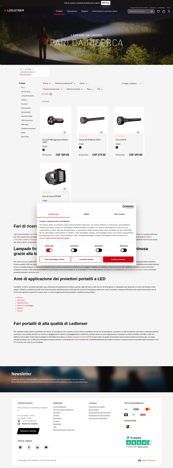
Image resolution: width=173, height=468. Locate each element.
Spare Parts (25, 137)
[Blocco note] (158, 11)
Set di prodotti (25, 112)
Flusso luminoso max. (52, 89)
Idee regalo (25, 124)
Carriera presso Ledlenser (63, 410)
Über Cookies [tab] (119, 214)
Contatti (56, 415)
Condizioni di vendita (97, 407)
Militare (20, 308)
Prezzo (47, 83)
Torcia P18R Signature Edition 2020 (55, 141)
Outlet (23, 133)
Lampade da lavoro (27, 96)
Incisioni (56, 421)
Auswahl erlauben (86, 259)
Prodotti (22, 83)
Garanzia (153, 8)
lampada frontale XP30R (82, 337)
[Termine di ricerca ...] (138, 11)
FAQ (54, 427)
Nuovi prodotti (25, 108)
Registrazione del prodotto (139, 8)
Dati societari (94, 410)
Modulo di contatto (30, 424)
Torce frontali (25, 92)
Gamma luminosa (75, 89)
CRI (100, 89)
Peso (90, 89)
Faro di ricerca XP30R (51, 196)
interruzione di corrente (133, 270)
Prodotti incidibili (26, 116)
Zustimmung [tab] (53, 214)
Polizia (19, 298)
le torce (31, 234)
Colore (83, 83)
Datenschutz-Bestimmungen (58, 238)
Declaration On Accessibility (99, 415)
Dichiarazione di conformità (63, 430)
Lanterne (24, 100)
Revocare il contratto (28, 431)
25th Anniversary (27, 120)
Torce (23, 88)
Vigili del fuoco (22, 303)
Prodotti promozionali (28, 128)
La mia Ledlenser (60, 407)
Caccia (19, 311)
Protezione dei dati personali (100, 413)
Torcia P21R (121, 140)
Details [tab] (86, 214)
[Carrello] (163, 11)
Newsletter (57, 424)
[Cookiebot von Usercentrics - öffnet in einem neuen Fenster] (124, 206)
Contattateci (161, 8)
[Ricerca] (151, 11)
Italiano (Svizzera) (146, 460)
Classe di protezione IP (65, 83)
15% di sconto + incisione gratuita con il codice (82, 3)
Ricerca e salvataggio (25, 306)
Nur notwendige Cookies (55, 259)
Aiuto (168, 8)
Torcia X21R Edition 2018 (89, 140)
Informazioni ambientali (98, 418)
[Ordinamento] (132, 83)
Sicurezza (21, 300)
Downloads (57, 418)
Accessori (24, 104)
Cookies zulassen (118, 259)
